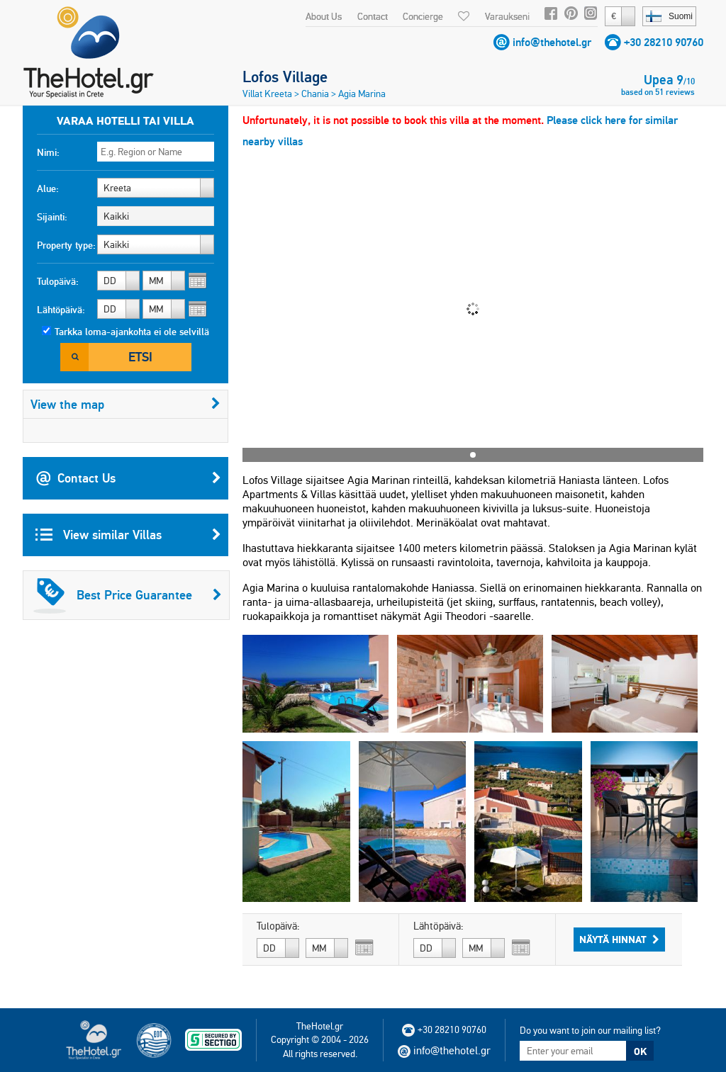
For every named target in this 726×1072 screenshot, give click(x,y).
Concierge (423, 16)
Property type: (66, 245)
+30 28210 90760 (663, 42)
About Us (324, 16)
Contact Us (128, 478)
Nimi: (48, 152)
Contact (372, 16)
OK (640, 1051)
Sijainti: (52, 216)
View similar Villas (128, 535)
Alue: (48, 188)
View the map (125, 404)
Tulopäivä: (58, 281)
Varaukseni (507, 16)
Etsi (140, 357)
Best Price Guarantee (127, 595)
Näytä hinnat (619, 939)
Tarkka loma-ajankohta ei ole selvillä (132, 331)
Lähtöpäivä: (61, 309)
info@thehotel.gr (552, 42)
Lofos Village (285, 76)
